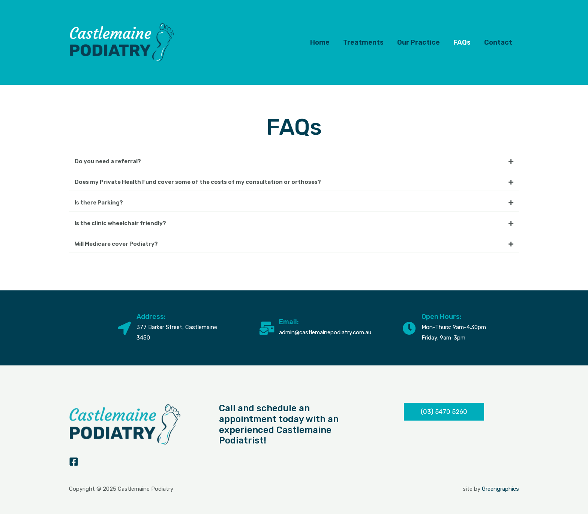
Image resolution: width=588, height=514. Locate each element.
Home (320, 42)
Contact (498, 42)
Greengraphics (500, 488)
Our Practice (418, 42)
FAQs (462, 42)
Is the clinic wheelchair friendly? (120, 223)
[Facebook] (73, 461)
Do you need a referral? (108, 161)
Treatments (363, 42)
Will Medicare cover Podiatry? (116, 243)
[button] (294, 161)
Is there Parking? (99, 202)
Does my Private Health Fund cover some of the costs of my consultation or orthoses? (198, 182)
